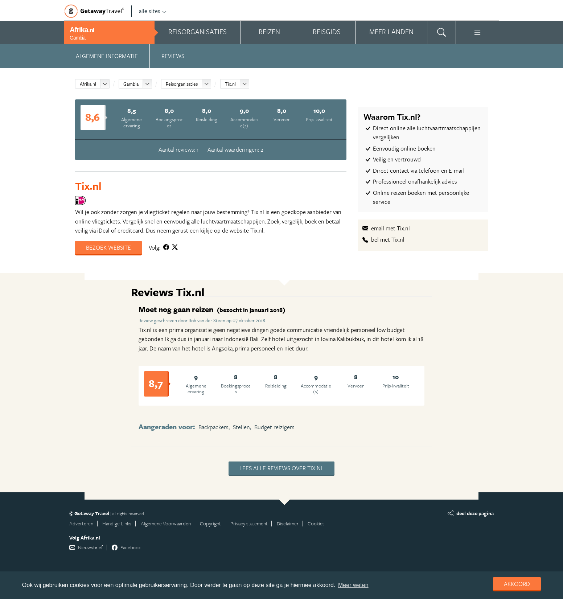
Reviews (172, 56)
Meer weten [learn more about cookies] (353, 585)
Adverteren (81, 523)
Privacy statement (249, 523)
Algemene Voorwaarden (166, 523)
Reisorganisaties (182, 83)
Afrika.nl (88, 83)
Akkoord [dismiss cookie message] (517, 583)
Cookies (316, 523)
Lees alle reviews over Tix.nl (281, 468)
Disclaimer (288, 523)
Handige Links (116, 523)
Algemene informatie (107, 56)
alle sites (153, 11)
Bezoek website (108, 247)
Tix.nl (230, 83)
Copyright (210, 523)
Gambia (131, 83)
